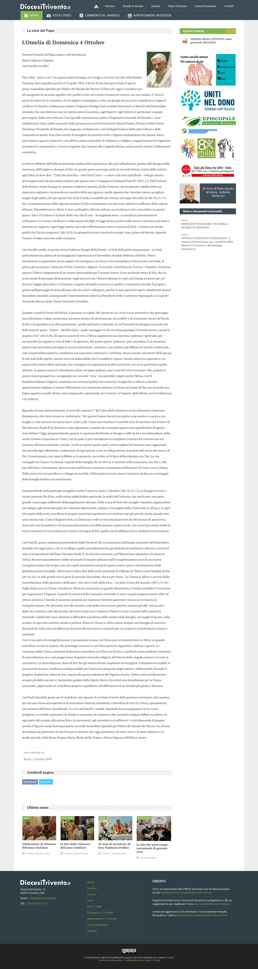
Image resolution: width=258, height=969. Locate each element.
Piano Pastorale (177, 6)
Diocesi (155, 6)
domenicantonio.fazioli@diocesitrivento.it (186, 892)
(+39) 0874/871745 (37, 903)
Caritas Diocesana (205, 6)
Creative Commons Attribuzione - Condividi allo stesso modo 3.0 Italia (136, 959)
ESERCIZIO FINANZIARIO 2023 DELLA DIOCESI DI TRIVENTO (207, 223)
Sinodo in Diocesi (133, 6)
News (34, 15)
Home (90, 882)
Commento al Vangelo (102, 15)
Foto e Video (61, 15)
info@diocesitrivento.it (42, 898)
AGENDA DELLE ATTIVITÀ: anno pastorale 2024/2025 (211, 40)
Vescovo (110, 6)
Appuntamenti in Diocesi (152, 15)
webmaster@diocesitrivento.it (212, 904)
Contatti (228, 6)
